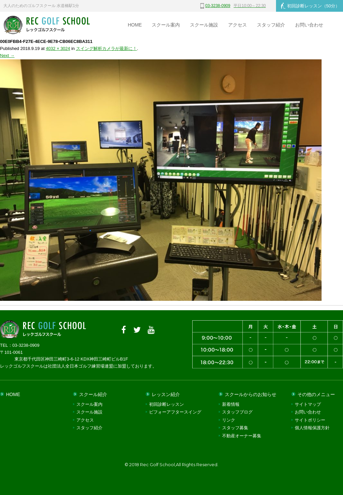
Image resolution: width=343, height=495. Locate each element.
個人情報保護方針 (312, 427)
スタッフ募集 (235, 427)
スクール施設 (204, 25)
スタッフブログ (237, 412)
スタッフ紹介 (271, 25)
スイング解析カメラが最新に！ (106, 48)
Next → (7, 55)
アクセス (237, 25)
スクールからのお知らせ (250, 394)
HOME (135, 25)
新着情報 (230, 404)
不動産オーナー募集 (241, 435)
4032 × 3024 (58, 48)
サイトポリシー (310, 420)
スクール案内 (166, 25)
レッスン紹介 (166, 394)
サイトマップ (308, 404)
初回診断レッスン (310, 6)
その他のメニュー (316, 394)
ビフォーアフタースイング (175, 412)
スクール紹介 (93, 394)
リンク (228, 420)
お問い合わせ (309, 25)
